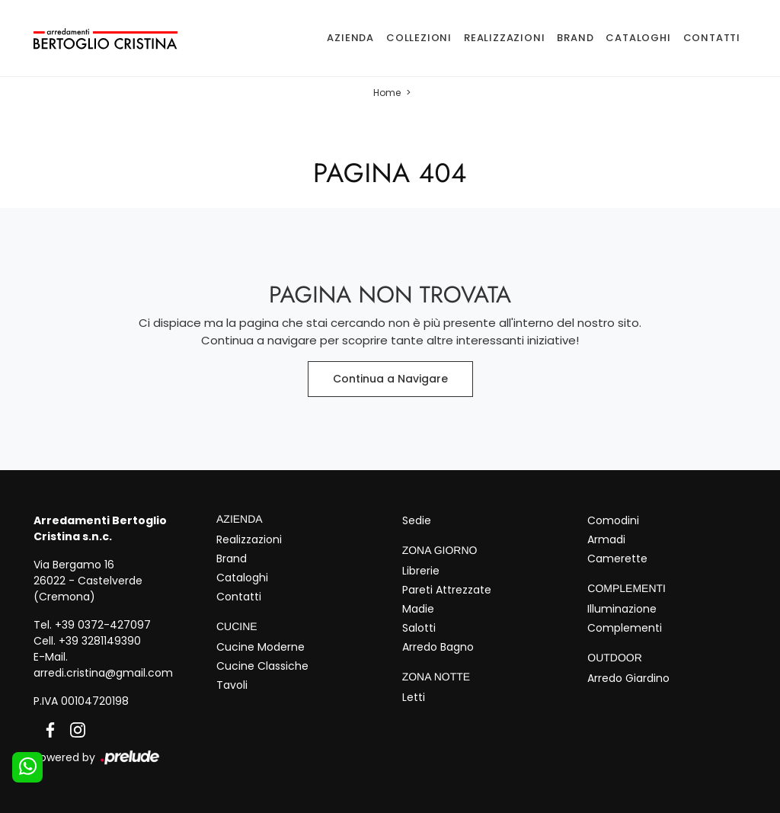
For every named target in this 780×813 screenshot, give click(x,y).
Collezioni (419, 37)
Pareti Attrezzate (446, 589)
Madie (418, 608)
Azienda (350, 37)
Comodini (613, 520)
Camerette (617, 558)
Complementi (624, 627)
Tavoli (232, 685)
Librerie (421, 570)
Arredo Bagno (438, 647)
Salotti (419, 627)
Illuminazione (622, 608)
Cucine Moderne (260, 647)
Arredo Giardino (628, 678)
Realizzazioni (504, 37)
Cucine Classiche (262, 666)
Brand (575, 37)
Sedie (416, 520)
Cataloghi (638, 37)
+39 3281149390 (100, 640)
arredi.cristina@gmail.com (103, 672)
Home (387, 92)
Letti (413, 697)
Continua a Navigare (390, 378)
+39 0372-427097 (103, 624)
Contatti (711, 37)
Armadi (606, 539)
